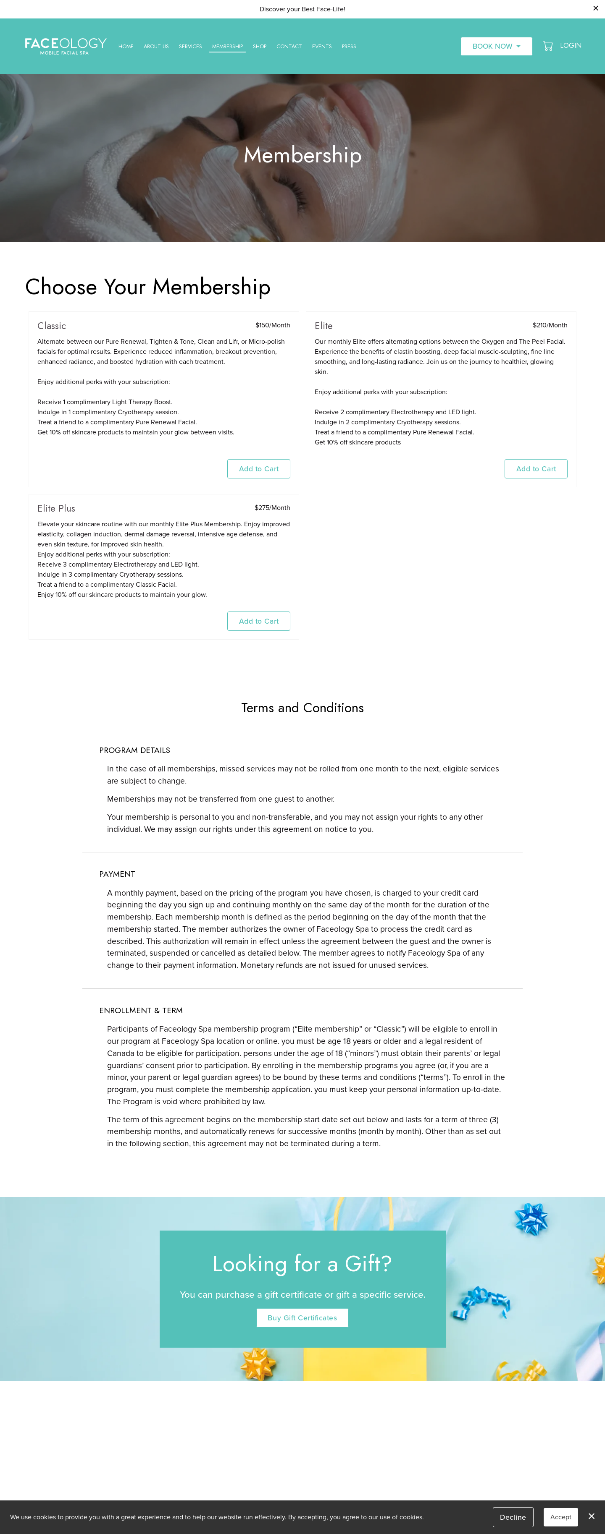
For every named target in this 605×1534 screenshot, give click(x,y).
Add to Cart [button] (259, 468)
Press (349, 46)
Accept (560, 1517)
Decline (513, 1517)
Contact (289, 46)
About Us (156, 46)
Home (126, 46)
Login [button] (570, 45)
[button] (549, 46)
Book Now (493, 46)
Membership (227, 46)
